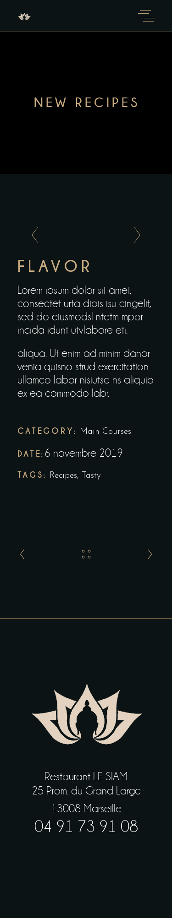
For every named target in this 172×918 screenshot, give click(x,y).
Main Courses (105, 431)
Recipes (63, 475)
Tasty (91, 475)
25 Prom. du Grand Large (86, 791)
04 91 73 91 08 (86, 827)
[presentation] (32, 235)
